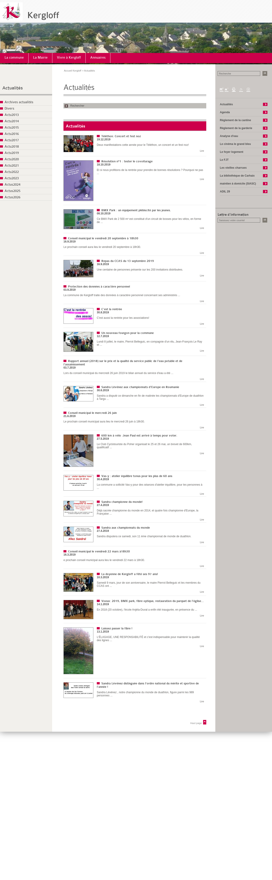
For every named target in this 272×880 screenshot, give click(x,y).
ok (265, 73)
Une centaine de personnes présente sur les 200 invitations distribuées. (140, 269)
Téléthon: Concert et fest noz (121, 136)
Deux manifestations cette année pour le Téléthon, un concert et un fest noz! (143, 144)
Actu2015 (12, 127)
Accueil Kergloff (72, 70)
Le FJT (224, 159)
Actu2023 (12, 178)
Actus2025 (12, 191)
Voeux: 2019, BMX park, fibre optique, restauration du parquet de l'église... (152, 601)
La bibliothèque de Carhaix (237, 175)
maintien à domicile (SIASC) (238, 183)
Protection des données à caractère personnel (99, 286)
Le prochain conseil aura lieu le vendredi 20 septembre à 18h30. (102, 247)
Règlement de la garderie (236, 128)
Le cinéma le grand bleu (235, 144)
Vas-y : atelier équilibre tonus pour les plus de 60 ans (136, 476)
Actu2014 (12, 121)
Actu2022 (12, 172)
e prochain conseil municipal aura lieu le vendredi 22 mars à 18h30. (104, 560)
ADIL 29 (225, 191)
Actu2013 (12, 115)
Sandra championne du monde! (122, 502)
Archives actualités (19, 102)
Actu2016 (12, 134)
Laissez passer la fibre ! (116, 628)
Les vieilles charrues (233, 167)
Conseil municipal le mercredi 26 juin (92, 413)
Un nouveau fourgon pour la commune (127, 333)
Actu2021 (12, 166)
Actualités (12, 88)
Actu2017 (12, 140)
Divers (9, 108)
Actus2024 (12, 185)
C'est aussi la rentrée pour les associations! (123, 317)
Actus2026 (12, 197)
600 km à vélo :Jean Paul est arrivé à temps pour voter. (139, 435)
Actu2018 (12, 147)
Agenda (225, 112)
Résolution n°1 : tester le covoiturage (127, 161)
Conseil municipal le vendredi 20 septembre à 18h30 (103, 238)
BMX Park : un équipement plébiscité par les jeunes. (136, 210)
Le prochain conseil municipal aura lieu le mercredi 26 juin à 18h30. (104, 421)
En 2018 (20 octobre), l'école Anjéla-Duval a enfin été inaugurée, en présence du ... (147, 609)
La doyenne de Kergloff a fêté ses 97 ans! (129, 574)
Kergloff (43, 15)
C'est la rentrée (111, 309)
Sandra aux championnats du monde (125, 527)
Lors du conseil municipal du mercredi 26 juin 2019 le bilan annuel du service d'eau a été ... (118, 373)
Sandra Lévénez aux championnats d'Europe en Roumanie (140, 387)
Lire (202, 150)
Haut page (196, 723)
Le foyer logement (231, 151)
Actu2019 (12, 153)
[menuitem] (14, 58)
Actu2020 (12, 159)
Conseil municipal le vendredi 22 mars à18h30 (99, 551)
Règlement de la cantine (235, 120)
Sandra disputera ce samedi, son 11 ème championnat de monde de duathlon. (144, 536)
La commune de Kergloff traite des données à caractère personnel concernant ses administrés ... (121, 295)
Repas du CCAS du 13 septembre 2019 (127, 261)
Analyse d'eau (229, 136)
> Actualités (88, 70)
